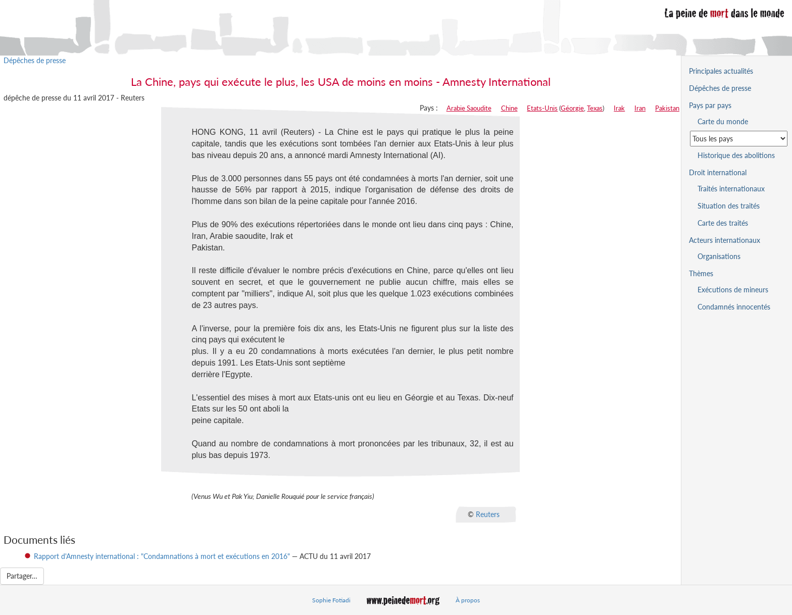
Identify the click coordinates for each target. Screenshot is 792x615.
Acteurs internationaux (724, 240)
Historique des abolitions (736, 155)
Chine (509, 108)
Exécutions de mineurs (733, 289)
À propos (468, 600)
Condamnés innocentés (734, 306)
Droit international (718, 172)
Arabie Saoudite (469, 108)
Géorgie (572, 108)
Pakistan (667, 108)
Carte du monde (723, 121)
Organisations (719, 256)
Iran (640, 108)
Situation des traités (729, 205)
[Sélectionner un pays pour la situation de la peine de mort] (738, 138)
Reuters (488, 513)
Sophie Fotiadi (331, 600)
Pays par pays (710, 105)
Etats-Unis (542, 108)
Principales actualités (721, 71)
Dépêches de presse (35, 60)
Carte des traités (723, 223)
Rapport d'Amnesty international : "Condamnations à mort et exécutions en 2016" (162, 556)
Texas (595, 108)
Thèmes (701, 273)
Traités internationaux (731, 188)
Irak (619, 108)
